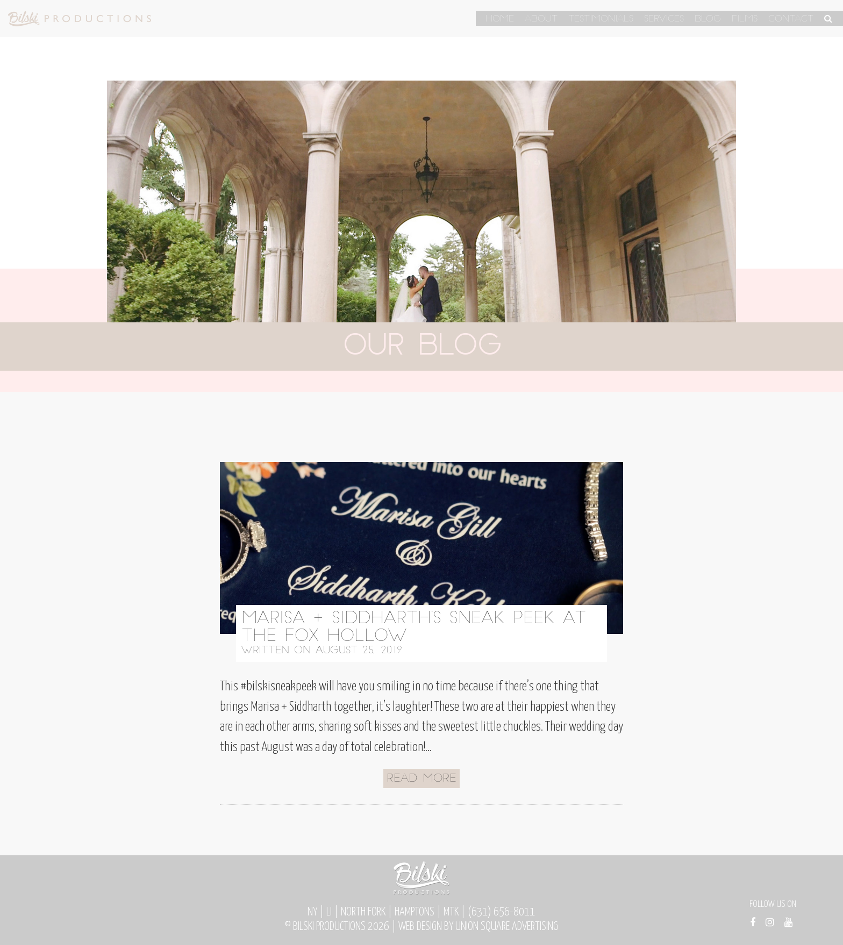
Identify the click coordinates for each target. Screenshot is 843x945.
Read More (421, 779)
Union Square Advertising (506, 926)
